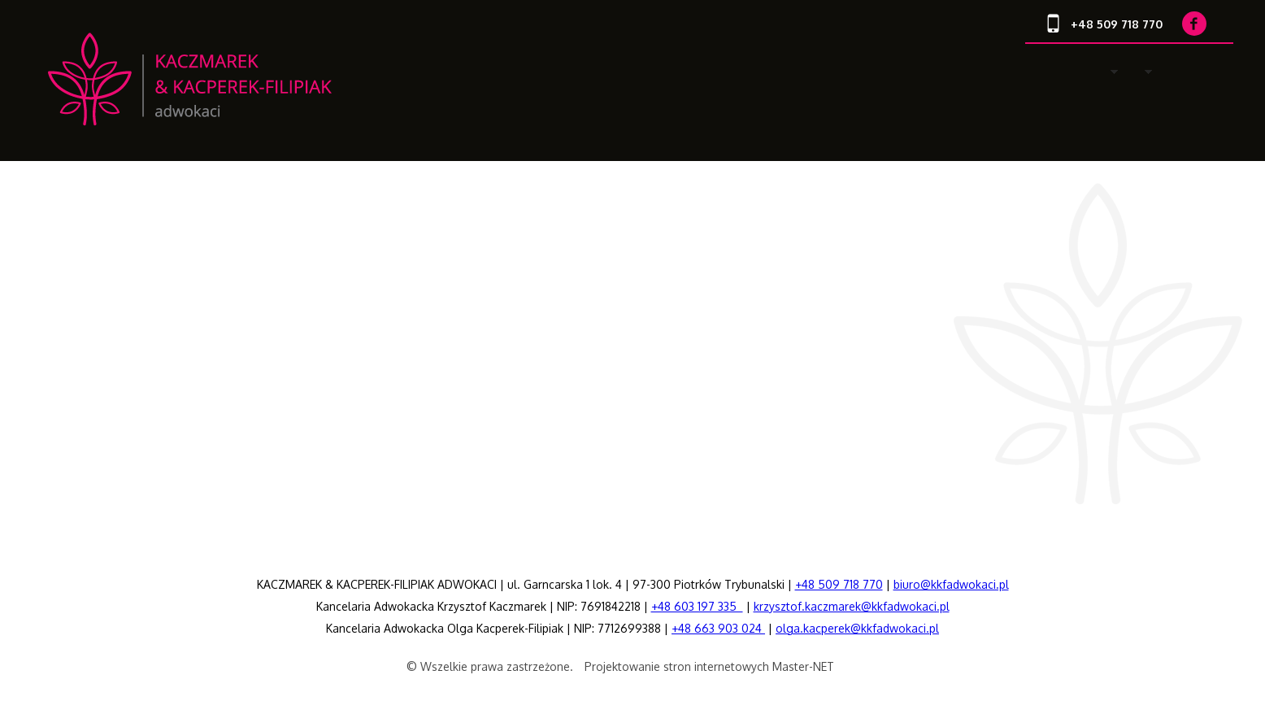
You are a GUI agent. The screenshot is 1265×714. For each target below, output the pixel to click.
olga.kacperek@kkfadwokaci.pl (857, 628)
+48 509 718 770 (839, 584)
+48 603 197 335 (697, 606)
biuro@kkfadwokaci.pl (951, 584)
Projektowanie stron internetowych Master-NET (709, 666)
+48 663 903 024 (718, 628)
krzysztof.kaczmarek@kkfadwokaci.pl (852, 606)
